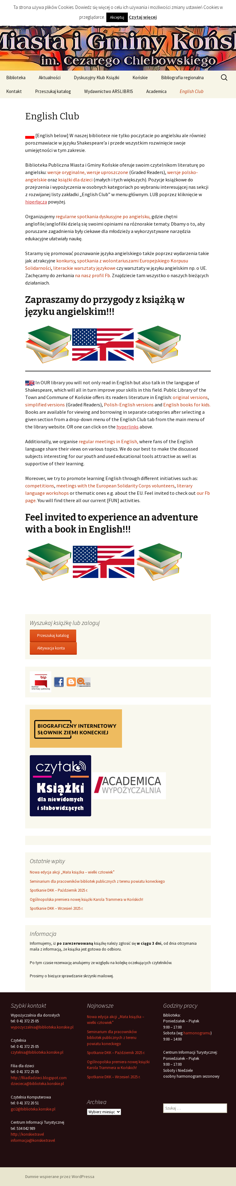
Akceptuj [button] (117, 17)
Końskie (140, 77)
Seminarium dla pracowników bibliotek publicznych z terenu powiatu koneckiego (97, 881)
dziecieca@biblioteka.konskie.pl (37, 1083)
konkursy (65, 261)
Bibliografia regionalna (182, 77)
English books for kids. (186, 404)
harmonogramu (196, 1033)
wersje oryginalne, (66, 172)
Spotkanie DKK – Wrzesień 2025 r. (56, 908)
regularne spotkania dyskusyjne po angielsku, (103, 216)
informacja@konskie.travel (33, 1140)
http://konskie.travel (27, 1134)
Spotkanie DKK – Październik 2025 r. (59, 890)
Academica (156, 91)
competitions (39, 486)
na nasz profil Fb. (93, 275)
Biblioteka (16, 77)
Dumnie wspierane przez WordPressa (59, 1176)
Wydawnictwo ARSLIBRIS (108, 91)
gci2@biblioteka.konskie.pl (33, 1109)
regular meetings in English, (108, 441)
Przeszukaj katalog (53, 91)
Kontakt (14, 91)
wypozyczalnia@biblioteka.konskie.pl (42, 1027)
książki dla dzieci (75, 179)
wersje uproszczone (107, 172)
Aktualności (50, 77)
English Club (191, 91)
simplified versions (45, 404)
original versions (190, 397)
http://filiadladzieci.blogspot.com (39, 1077)
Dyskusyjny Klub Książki (96, 77)
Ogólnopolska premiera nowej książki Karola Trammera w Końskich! (86, 899)
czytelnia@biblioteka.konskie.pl (37, 1052)
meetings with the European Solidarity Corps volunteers (115, 486)
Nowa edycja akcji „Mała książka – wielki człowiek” (72, 872)
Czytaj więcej (143, 17)
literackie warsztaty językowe (84, 268)
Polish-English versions (129, 404)
